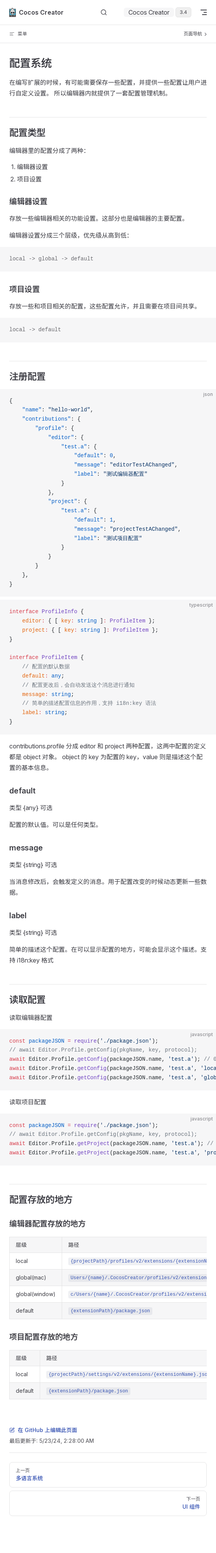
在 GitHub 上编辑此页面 (43, 1430)
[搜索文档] (103, 12)
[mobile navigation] (203, 12)
